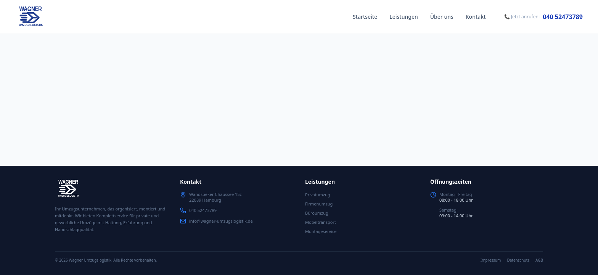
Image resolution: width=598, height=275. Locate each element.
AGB (539, 260)
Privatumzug (317, 194)
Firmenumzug (319, 204)
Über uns (441, 16)
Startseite (365, 16)
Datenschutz (518, 260)
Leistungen (403, 16)
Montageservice (320, 231)
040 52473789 (563, 17)
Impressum (491, 260)
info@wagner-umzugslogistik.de (221, 221)
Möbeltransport (320, 222)
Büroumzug (316, 213)
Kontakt (476, 16)
